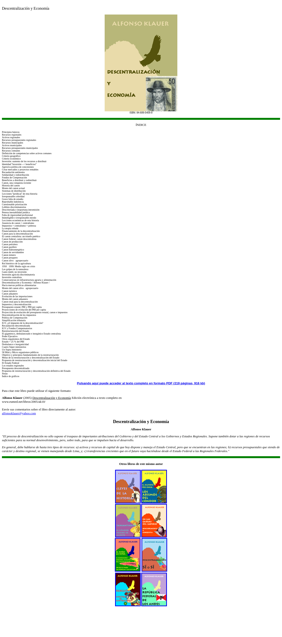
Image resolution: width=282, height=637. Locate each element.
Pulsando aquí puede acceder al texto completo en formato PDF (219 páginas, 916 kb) (141, 383)
